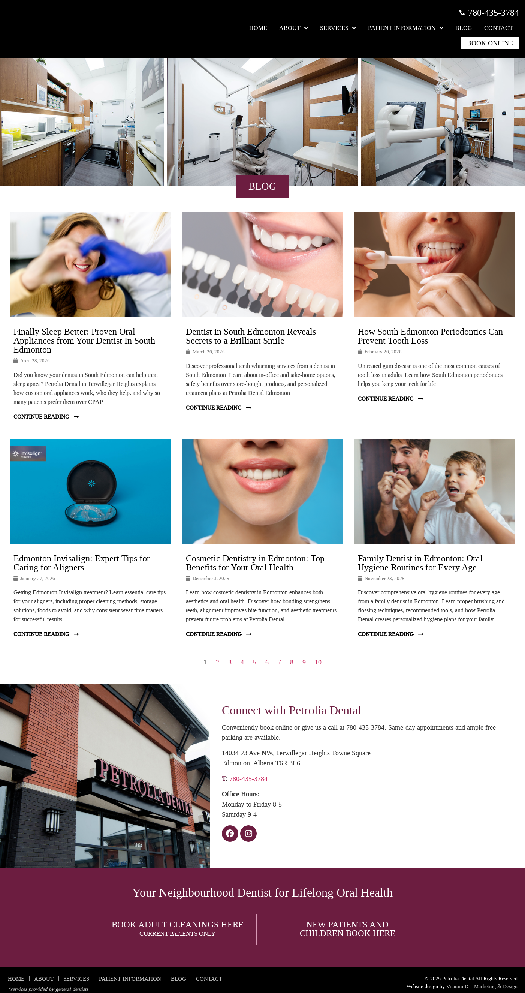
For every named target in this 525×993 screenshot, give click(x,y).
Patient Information (405, 28)
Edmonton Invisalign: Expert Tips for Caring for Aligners (81, 562)
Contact (498, 28)
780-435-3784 (248, 778)
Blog (463, 28)
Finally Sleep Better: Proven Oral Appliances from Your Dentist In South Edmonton (84, 341)
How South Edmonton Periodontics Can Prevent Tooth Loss (430, 336)
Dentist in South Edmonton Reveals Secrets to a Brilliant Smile (251, 336)
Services (338, 28)
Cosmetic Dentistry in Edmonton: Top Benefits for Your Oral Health (255, 562)
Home (258, 28)
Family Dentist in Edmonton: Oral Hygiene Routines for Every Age (420, 562)
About (293, 28)
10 (318, 662)
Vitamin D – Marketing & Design (482, 986)
